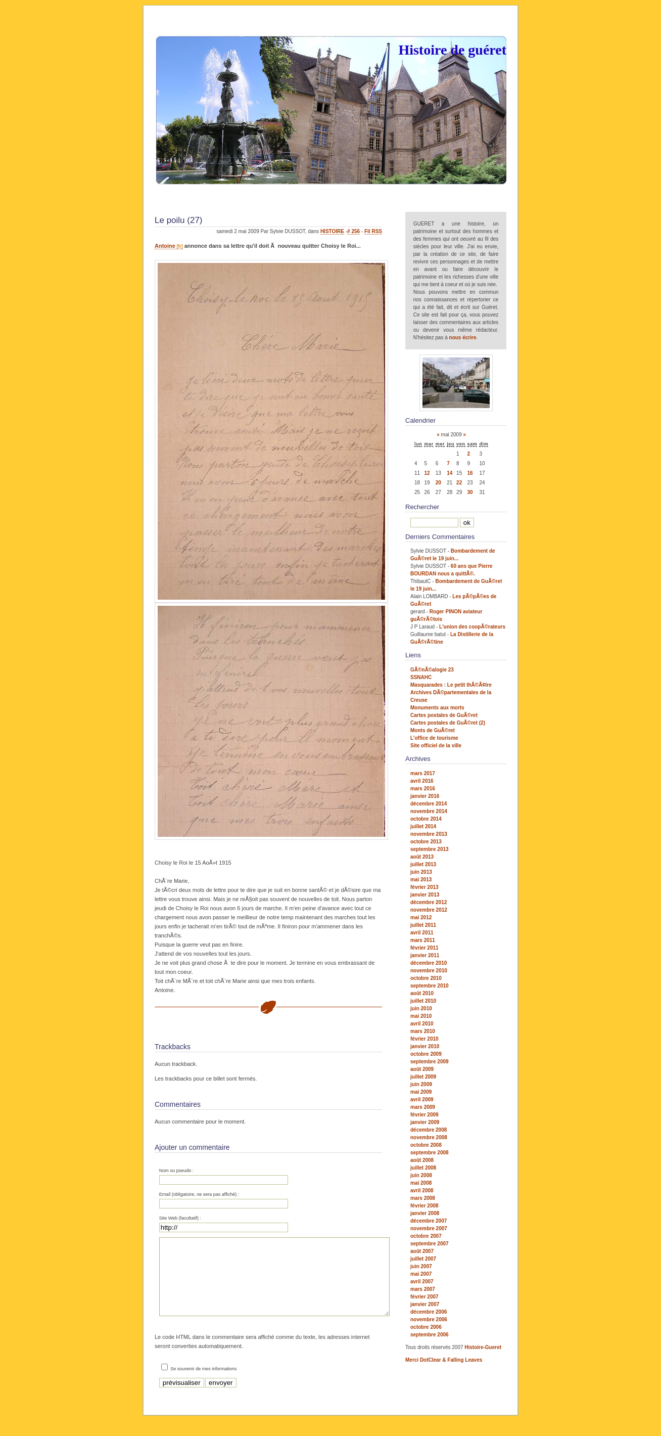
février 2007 (424, 1296)
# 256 (353, 231)
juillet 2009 (423, 1077)
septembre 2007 (429, 1243)
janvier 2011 (424, 955)
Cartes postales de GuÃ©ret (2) (447, 723)
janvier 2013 (424, 895)
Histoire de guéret (452, 50)
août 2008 (422, 1160)
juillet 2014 (423, 826)
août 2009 (422, 1069)
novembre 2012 (428, 910)
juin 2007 (421, 1266)
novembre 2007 (428, 1228)
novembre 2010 (428, 970)
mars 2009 (422, 1107)
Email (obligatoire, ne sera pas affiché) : (199, 1194)
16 (470, 473)
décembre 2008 (428, 1130)
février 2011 (424, 948)
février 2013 (424, 887)
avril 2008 (422, 1190)
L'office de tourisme (434, 738)
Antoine (165, 246)
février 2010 (424, 1039)
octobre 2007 (426, 1236)
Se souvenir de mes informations (203, 1383)
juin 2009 (421, 1084)
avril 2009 (422, 1099)
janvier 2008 (424, 1213)
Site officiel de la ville (435, 745)
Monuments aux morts (437, 707)
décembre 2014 (428, 803)
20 (438, 482)
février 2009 (424, 1114)
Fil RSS (373, 231)
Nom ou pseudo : (176, 1170)
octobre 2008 (426, 1145)
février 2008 (424, 1205)
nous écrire (463, 337)
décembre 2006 (428, 1312)
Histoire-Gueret (482, 1347)
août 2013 (422, 857)
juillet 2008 (423, 1168)
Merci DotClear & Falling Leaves (443, 1360)
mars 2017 (422, 773)
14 (449, 473)
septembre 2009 (429, 1061)
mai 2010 (421, 1016)
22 (459, 482)
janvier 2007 (424, 1304)
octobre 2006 (426, 1327)
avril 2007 (422, 1281)
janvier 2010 (424, 1046)
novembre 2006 (428, 1319)
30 (470, 492)
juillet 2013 (423, 864)
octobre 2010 (426, 978)
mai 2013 (421, 879)
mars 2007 (422, 1289)
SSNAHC (421, 677)
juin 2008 (421, 1175)
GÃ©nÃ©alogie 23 (432, 669)
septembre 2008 (429, 1152)
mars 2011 (422, 940)
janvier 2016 (424, 796)
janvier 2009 (424, 1122)
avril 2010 (422, 1023)
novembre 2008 (428, 1137)
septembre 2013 (429, 849)
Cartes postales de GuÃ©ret (444, 715)
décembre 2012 (428, 902)
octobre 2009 (426, 1054)
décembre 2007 (428, 1221)
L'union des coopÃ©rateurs (472, 627)
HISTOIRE (332, 231)
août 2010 (422, 993)
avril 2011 (422, 932)
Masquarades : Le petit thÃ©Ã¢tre (451, 685)
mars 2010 (422, 1031)
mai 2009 (421, 1092)
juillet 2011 (423, 925)
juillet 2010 (423, 1001)
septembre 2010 (429, 986)
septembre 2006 (429, 1334)
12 (427, 473)
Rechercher (422, 507)
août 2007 (422, 1251)
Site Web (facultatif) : (180, 1218)
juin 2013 (421, 872)
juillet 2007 (423, 1259)
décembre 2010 (428, 963)
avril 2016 (422, 781)
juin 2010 (421, 1008)
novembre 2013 (428, 834)
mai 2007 (421, 1274)
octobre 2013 (426, 841)
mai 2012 (421, 917)
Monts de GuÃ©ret (432, 730)
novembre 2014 (428, 811)
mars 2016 (422, 788)
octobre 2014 (426, 819)
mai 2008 (421, 1183)
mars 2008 (422, 1198)
